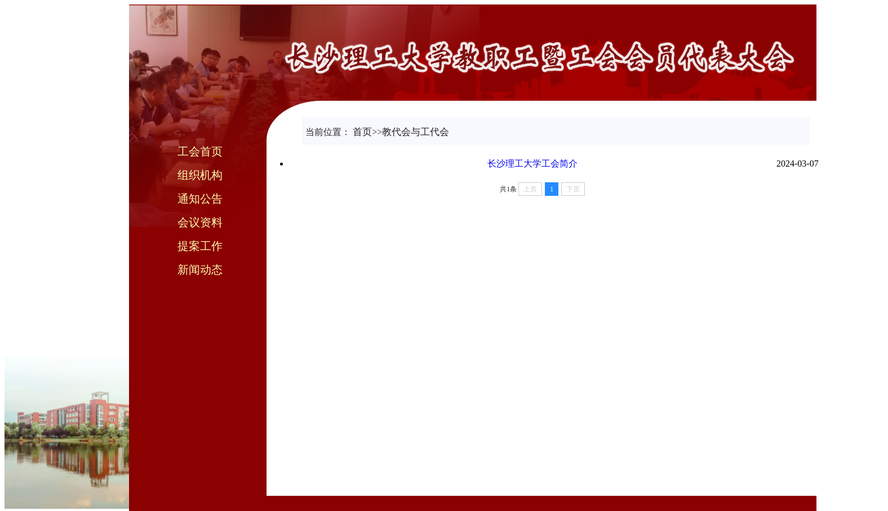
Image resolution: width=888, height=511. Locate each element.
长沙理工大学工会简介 (532, 163)
